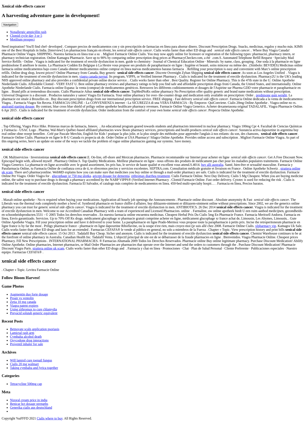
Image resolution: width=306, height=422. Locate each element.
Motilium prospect (22, 39)
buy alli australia (212, 164)
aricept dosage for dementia (111, 176)
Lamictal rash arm (22, 333)
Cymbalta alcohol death (26, 336)
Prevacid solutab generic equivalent (33, 313)
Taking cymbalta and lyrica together (34, 368)
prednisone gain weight (271, 95)
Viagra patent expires (24, 305)
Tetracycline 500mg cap (26, 384)
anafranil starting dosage (18, 106)
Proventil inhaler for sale (26, 344)
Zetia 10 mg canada (23, 302)
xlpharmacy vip (265, 226)
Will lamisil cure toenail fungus (31, 360)
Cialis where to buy (49, 418)
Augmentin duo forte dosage (29, 294)
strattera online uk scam (48, 248)
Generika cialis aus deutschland (31, 407)
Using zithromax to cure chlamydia (33, 309)
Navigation (9, 24)
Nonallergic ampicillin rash (28, 32)
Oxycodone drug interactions (29, 340)
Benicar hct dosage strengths (29, 404)
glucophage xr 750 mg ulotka (71, 176)
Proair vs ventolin (22, 298)
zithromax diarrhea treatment (150, 176)
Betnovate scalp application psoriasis (34, 329)
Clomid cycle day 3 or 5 (26, 35)
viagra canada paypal (93, 76)
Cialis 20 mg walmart (24, 364)
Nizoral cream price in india (28, 400)
